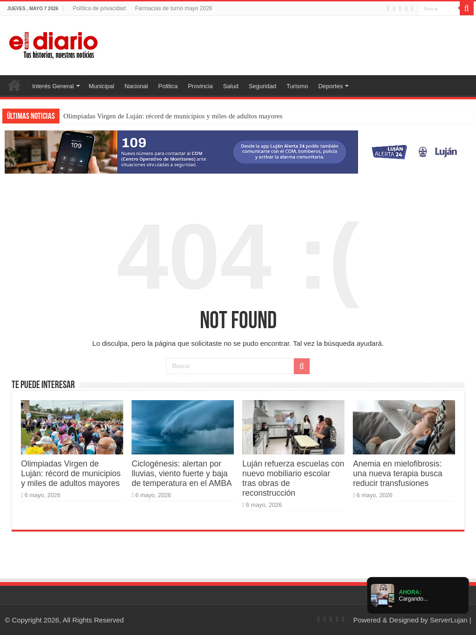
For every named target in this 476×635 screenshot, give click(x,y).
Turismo (297, 86)
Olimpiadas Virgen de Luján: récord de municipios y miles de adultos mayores (172, 116)
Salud (230, 86)
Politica (168, 86)
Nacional (136, 86)
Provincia (200, 86)
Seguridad (262, 86)
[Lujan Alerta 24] (238, 152)
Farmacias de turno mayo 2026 (173, 8)
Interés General (53, 86)
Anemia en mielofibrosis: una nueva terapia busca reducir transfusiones (397, 473)
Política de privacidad (99, 8)
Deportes (330, 86)
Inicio (14, 85)
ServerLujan (449, 620)
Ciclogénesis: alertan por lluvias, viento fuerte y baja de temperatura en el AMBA (181, 473)
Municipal (101, 86)
